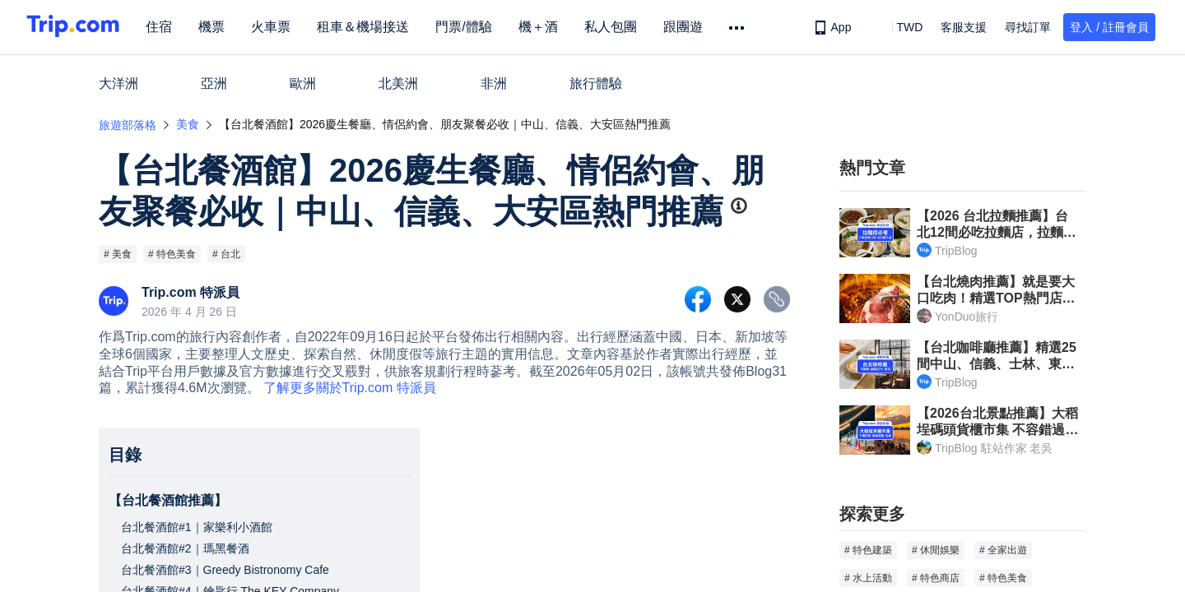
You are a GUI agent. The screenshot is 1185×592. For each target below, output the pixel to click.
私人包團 (618, 27)
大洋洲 (118, 83)
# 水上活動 (868, 578)
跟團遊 (691, 27)
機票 (220, 27)
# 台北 (226, 254)
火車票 (280, 27)
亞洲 (214, 83)
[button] (897, 27)
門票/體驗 (472, 27)
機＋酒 (546, 27)
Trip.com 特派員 (190, 292)
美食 (187, 124)
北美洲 (398, 83)
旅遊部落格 (127, 125)
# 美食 (118, 254)
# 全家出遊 (1003, 550)
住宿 (168, 27)
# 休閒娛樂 (936, 550)
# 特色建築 (868, 550)
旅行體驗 (595, 83)
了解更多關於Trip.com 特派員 (349, 388)
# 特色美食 (172, 254)
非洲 (494, 83)
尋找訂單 (1028, 27)
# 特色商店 (936, 578)
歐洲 (303, 83)
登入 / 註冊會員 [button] (1109, 27)
